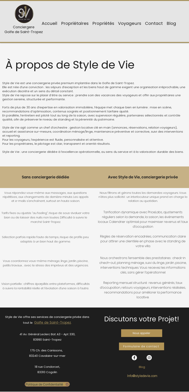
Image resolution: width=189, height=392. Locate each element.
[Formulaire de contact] (141, 346)
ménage (137, 263)
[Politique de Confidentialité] (47, 384)
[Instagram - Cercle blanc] (149, 357)
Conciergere (23, 27)
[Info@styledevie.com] (142, 376)
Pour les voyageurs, (16, 140)
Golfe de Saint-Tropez (23, 31)
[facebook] (134, 357)
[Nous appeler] (141, 333)
